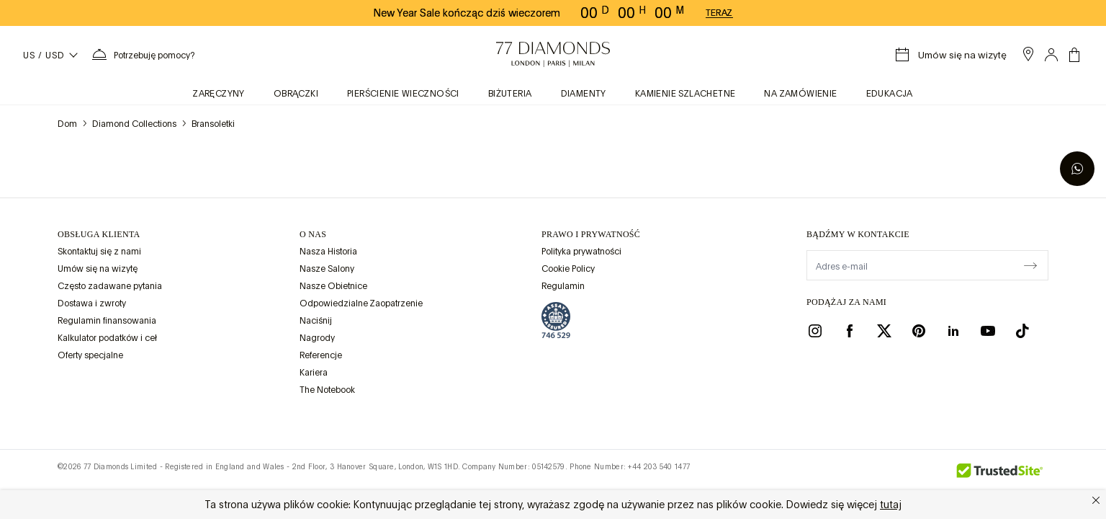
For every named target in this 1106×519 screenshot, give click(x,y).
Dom (67, 124)
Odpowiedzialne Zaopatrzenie (361, 303)
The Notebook (327, 390)
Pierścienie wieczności (403, 93)
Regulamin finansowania (107, 320)
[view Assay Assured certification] (555, 320)
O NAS (313, 234)
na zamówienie (800, 93)
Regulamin (563, 286)
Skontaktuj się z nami (99, 251)
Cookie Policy (568, 269)
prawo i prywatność (590, 234)
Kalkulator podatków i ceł (107, 338)
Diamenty (583, 93)
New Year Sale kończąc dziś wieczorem (467, 13)
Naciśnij (316, 320)
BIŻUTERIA (510, 93)
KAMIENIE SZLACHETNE (685, 93)
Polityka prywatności (581, 251)
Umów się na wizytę (98, 269)
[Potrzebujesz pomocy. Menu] (142, 55)
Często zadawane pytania (110, 286)
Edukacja (889, 93)
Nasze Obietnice (333, 286)
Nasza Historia (328, 251)
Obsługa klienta (99, 234)
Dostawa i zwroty (92, 303)
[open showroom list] (1028, 54)
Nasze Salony (327, 269)
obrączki (296, 93)
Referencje (321, 355)
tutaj (891, 505)
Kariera (314, 372)
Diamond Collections (134, 124)
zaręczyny (219, 93)
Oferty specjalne (90, 355)
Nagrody (317, 338)
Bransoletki (213, 124)
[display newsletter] (1030, 264)
